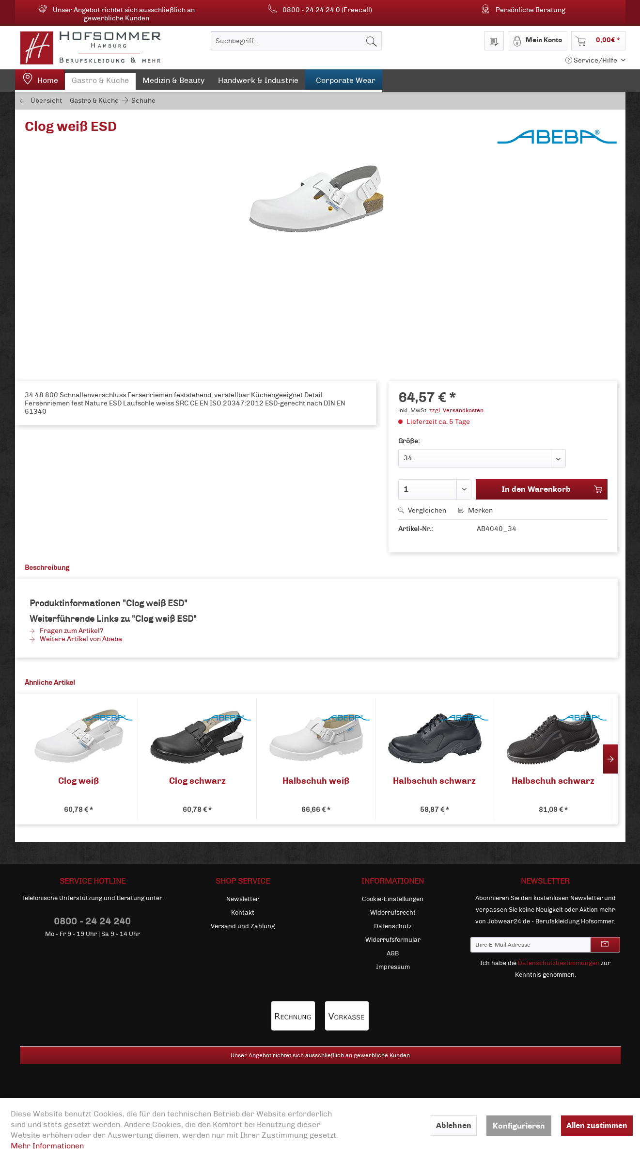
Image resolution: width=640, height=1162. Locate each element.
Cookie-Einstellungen (392, 899)
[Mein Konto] (537, 40)
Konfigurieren (519, 1125)
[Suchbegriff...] (296, 40)
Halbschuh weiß (315, 781)
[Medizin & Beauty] (173, 82)
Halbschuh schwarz (434, 781)
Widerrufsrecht (393, 913)
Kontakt (242, 913)
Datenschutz (393, 926)
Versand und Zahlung (243, 926)
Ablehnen (453, 1125)
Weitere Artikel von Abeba (76, 639)
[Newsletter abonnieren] (605, 944)
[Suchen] (371, 40)
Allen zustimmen (596, 1125)
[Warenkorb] (598, 40)
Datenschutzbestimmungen (558, 963)
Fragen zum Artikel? (66, 631)
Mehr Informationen (47, 1145)
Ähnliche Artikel (50, 682)
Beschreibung (47, 568)
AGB (393, 953)
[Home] (40, 80)
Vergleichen (422, 510)
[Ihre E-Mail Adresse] (530, 944)
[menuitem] (296, 40)
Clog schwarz (197, 781)
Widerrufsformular (393, 940)
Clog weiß (78, 781)
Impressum (393, 967)
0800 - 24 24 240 (92, 921)
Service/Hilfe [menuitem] (592, 60)
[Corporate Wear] (343, 80)
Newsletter (242, 899)
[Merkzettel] (494, 40)
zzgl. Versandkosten (456, 410)
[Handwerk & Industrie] (258, 82)
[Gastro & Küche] (100, 82)
